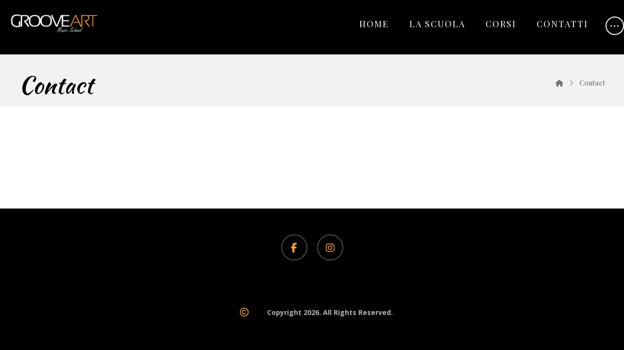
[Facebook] (294, 247)
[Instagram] (330, 247)
